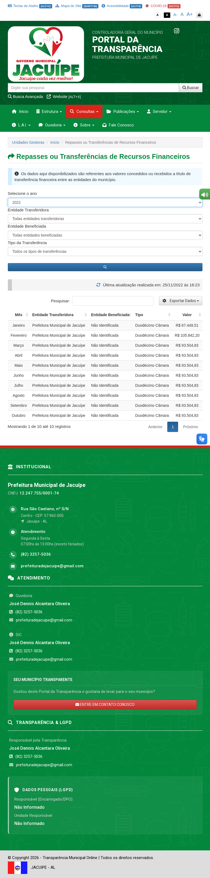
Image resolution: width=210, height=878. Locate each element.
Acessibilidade (122, 6)
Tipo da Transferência (27, 242)
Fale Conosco (118, 125)
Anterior (155, 426)
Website (64, 96)
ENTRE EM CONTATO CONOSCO (105, 704)
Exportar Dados (180, 301)
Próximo (190, 426)
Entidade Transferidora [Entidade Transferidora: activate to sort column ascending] (52, 315)
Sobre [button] (84, 125)
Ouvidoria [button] (52, 125)
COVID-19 (163, 6)
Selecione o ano (22, 193)
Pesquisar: (102, 301)
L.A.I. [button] (21, 125)
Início (20, 111)
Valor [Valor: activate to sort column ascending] (187, 315)
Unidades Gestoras (28, 142)
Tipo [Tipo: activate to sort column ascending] (139, 315)
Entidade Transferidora (28, 210)
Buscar (190, 88)
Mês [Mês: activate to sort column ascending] (18, 315)
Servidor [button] (159, 111)
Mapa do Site (76, 6)
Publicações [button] (122, 111)
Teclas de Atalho (30, 6)
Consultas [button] (84, 111)
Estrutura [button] (49, 111)
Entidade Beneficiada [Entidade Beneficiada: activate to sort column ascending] (110, 315)
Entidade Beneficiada (27, 226)
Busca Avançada (25, 96)
